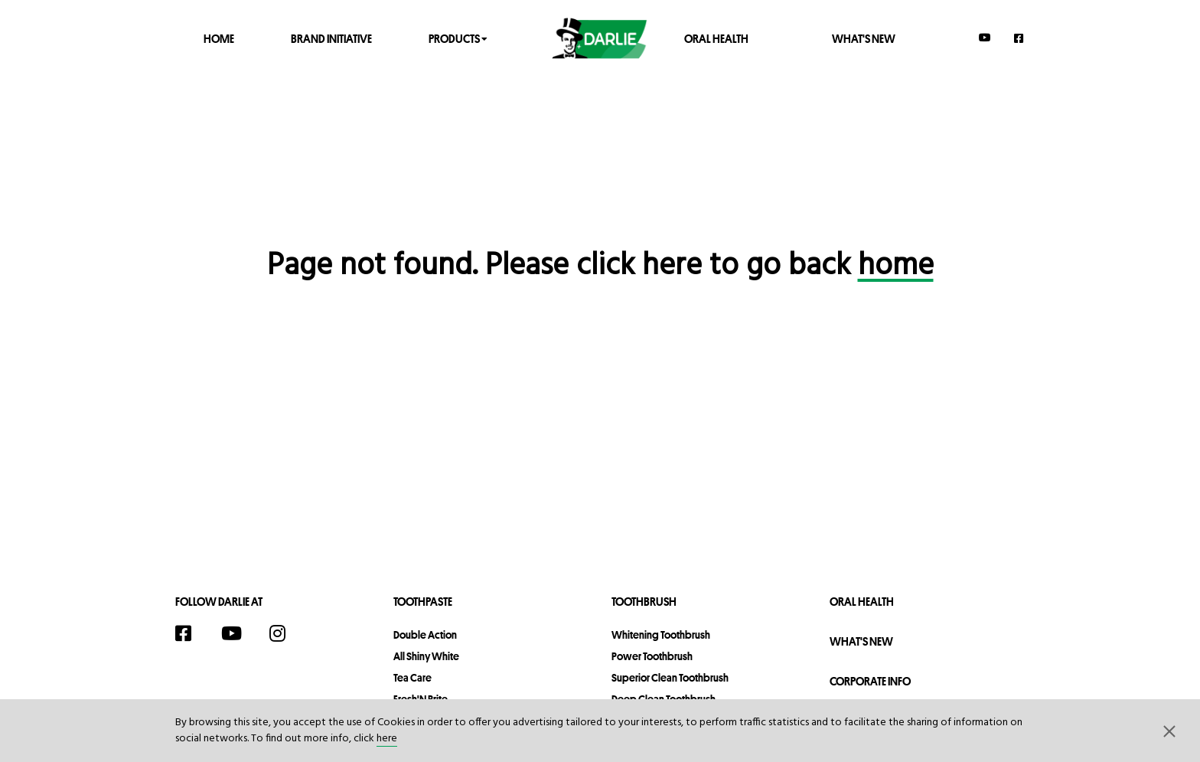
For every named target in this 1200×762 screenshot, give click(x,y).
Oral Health (716, 37)
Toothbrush (644, 601)
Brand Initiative (331, 37)
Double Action (425, 635)
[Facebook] (1019, 38)
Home (219, 37)
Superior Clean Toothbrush (670, 678)
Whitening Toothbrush (660, 635)
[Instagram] (285, 633)
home (896, 266)
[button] (1169, 730)
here (387, 738)
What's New (863, 37)
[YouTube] (985, 37)
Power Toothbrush (652, 656)
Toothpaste (422, 601)
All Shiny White (426, 656)
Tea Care (412, 678)
